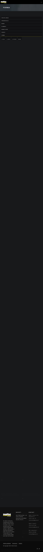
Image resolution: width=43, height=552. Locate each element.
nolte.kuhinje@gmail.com (34, 527)
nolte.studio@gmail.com (34, 520)
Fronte (3, 32)
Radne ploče (5, 29)
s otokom (14, 39)
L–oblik (3, 39)
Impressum (14, 543)
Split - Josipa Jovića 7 (33, 530)
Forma (3, 35)
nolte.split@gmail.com (33, 534)
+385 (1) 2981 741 (32, 518)
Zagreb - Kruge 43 (32, 523)
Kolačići (20, 543)
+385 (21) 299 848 (32, 532)
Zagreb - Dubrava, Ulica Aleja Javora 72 (33, 516)
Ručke (3, 23)
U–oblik (8, 39)
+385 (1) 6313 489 (32, 525)
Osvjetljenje (5, 17)
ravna (19, 39)
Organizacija (5, 20)
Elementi (4, 26)
